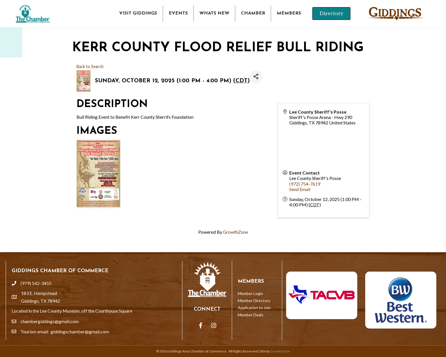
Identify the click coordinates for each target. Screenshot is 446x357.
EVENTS (178, 13)
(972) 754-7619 (304, 183)
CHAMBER (253, 13)
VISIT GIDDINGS (138, 13)
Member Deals (250, 314)
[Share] (256, 76)
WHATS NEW (214, 13)
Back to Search (90, 66)
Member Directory (254, 300)
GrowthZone (235, 232)
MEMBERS (289, 13)
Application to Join (254, 307)
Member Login (250, 293)
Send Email (299, 189)
